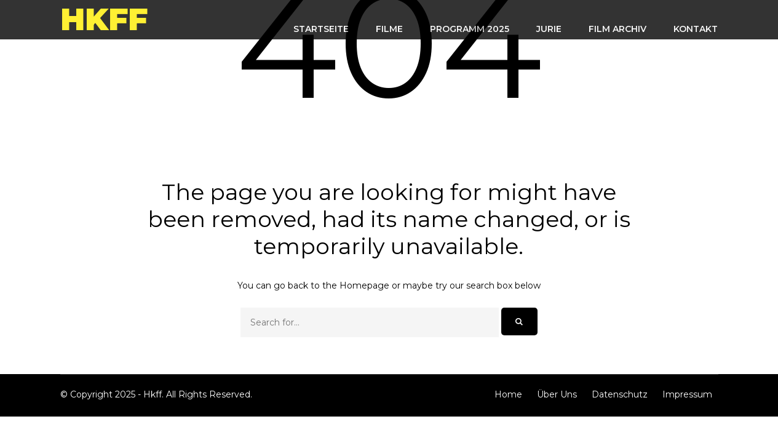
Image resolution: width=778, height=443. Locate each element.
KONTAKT (695, 28)
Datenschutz (620, 394)
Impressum (687, 394)
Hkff (104, 19)
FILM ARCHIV (617, 28)
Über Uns (557, 394)
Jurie (549, 28)
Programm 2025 (469, 28)
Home (508, 394)
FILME (389, 28)
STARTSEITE (321, 28)
